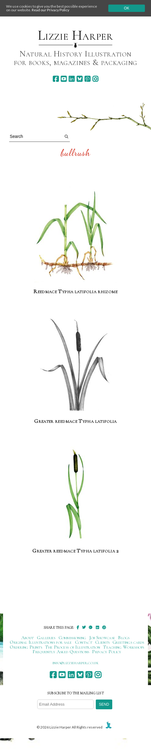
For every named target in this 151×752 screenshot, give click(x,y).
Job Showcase (102, 637)
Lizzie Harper (75, 35)
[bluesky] (79, 79)
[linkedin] (71, 79)
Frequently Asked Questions (61, 651)
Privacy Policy (106, 651)
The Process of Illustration (72, 647)
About (27, 637)
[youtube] (64, 79)
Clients (102, 642)
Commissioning (72, 637)
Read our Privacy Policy (50, 10)
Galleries (46, 637)
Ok (126, 8)
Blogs (124, 637)
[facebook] (56, 79)
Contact (83, 642)
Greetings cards (128, 642)
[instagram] (95, 79)
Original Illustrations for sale (41, 642)
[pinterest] (87, 79)
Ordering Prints (26, 647)
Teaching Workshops (123, 647)
